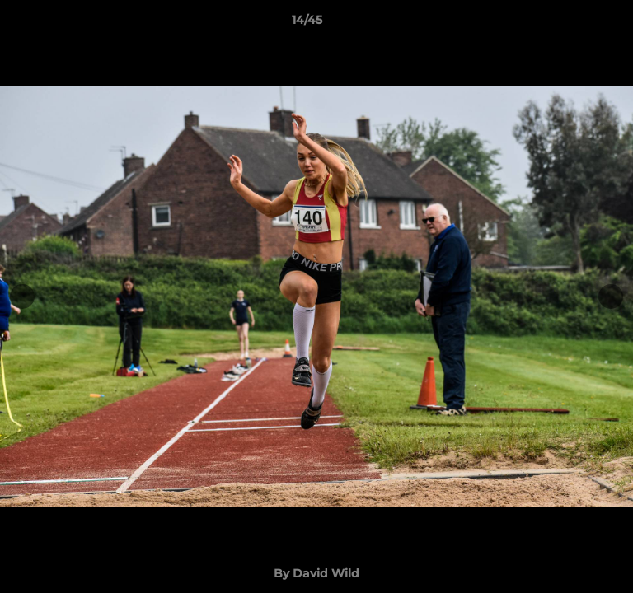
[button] (574, 23)
